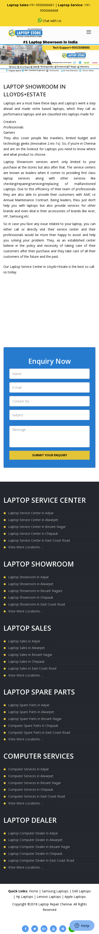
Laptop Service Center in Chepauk (33, 533)
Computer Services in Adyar (28, 769)
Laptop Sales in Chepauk (26, 661)
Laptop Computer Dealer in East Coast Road (41, 860)
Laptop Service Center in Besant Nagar (37, 526)
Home (33, 891)
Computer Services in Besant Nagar (34, 783)
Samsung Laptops (55, 891)
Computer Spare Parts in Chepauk (33, 725)
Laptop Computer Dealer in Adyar (33, 833)
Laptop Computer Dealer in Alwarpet (35, 840)
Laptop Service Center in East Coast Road (39, 540)
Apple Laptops (75, 896)
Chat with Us (49, 20)
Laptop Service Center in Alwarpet (33, 520)
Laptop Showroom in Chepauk (30, 597)
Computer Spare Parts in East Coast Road (39, 732)
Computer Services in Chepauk (30, 789)
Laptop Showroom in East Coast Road (36, 604)
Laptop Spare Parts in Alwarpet (31, 712)
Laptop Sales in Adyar (24, 641)
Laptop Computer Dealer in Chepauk (35, 853)
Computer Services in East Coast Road (36, 796)
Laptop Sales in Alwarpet (26, 648)
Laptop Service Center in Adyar (31, 513)
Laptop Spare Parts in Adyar (29, 705)
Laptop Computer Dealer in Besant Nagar (39, 846)
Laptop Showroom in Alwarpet (30, 584)
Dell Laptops (81, 891)
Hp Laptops (25, 896)
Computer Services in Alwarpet (30, 776)
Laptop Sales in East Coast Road (32, 668)
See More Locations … (25, 547)
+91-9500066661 (41, 5)
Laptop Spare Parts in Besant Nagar (35, 719)
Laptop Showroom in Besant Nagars (35, 591)
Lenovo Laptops (49, 896)
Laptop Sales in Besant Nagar (30, 654)
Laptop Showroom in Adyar (28, 577)
